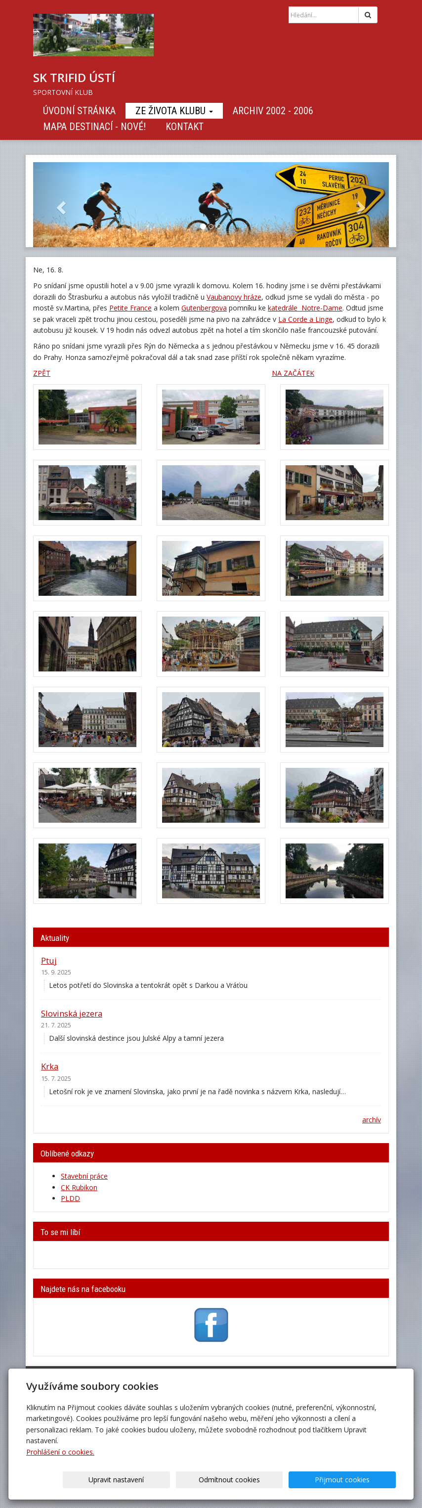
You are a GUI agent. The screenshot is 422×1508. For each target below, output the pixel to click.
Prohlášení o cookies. (60, 1452)
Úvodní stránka (79, 111)
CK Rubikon (79, 1187)
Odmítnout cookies (276, 1479)
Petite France (130, 307)
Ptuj (49, 960)
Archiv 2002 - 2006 (273, 111)
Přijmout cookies (358, 1479)
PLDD (70, 1198)
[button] (59, 204)
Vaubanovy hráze (234, 297)
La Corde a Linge (305, 319)
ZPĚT (41, 373)
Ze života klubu (174, 111)
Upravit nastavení (195, 1479)
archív (371, 1119)
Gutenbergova (204, 307)
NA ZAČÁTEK (293, 373)
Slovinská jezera (71, 1013)
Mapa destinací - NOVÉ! (94, 127)
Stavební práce (84, 1176)
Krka (49, 1066)
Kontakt (185, 127)
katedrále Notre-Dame (305, 307)
